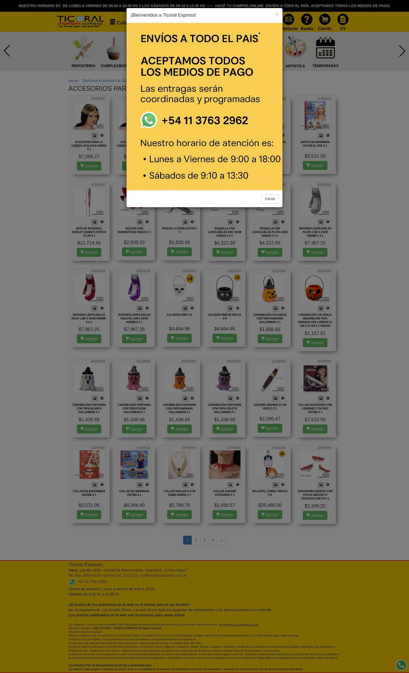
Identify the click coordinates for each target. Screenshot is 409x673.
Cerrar (270, 199)
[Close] (277, 14)
